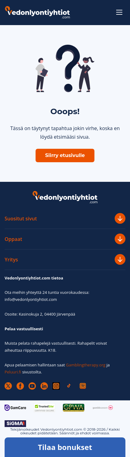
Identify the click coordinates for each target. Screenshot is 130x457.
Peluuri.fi (13, 372)
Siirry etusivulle (65, 155)
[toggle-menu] (119, 12)
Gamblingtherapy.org (85, 365)
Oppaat (65, 239)
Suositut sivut (65, 218)
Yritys (65, 259)
